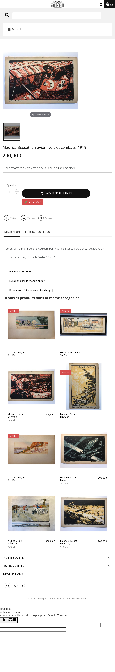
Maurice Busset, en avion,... (16, 413)
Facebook (7, 583)
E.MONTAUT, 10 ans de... (16, 351)
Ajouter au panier (58, 192)
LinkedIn (22, 583)
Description (12, 229)
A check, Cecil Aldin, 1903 (15, 539)
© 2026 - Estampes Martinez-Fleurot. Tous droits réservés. (57, 596)
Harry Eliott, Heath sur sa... (70, 351)
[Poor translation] (12, 618)
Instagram (14, 583)
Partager (14, 216)
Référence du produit (38, 229)
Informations (13, 572)
